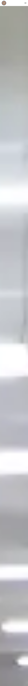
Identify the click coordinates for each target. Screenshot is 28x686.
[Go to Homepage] (4, 3)
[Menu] (25, 3)
